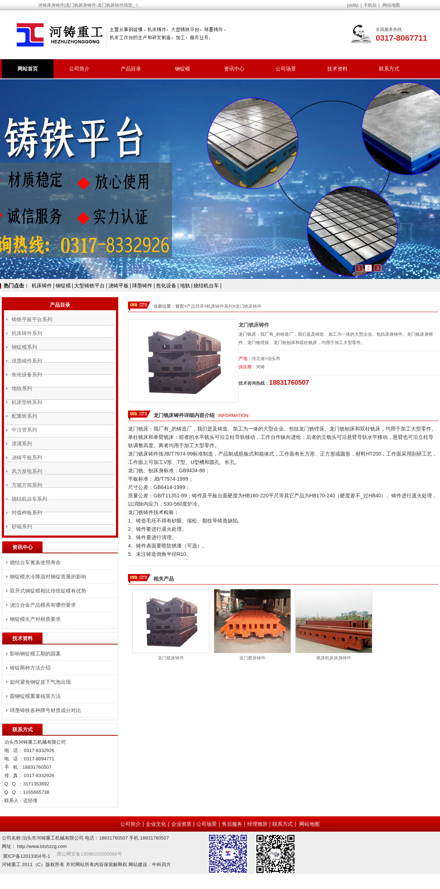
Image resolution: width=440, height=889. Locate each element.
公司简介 (79, 69)
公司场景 (286, 69)
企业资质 (181, 824)
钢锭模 (182, 69)
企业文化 (156, 824)
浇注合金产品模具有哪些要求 (43, 605)
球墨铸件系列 (27, 361)
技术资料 (337, 69)
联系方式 (389, 69)
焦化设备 (166, 285)
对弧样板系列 (27, 513)
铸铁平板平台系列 (32, 319)
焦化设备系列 (27, 374)
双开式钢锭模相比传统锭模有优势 (48, 591)
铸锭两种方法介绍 (30, 668)
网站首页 (27, 69)
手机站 (370, 5)
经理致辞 (257, 824)
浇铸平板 (118, 285)
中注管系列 (24, 430)
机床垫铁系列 (27, 402)
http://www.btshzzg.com (42, 846)
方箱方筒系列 (27, 485)
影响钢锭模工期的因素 (35, 653)
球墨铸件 (142, 285)
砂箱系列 (22, 526)
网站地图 (391, 5)
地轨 (185, 285)
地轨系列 (22, 388)
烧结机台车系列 (29, 499)
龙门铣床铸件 (248, 306)
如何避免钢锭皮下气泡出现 (40, 682)
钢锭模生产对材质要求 (35, 619)
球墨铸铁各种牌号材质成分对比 (45, 710)
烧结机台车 (206, 285)
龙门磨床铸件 (252, 657)
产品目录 (131, 69)
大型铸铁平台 (89, 285)
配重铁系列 (24, 416)
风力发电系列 (27, 471)
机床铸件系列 (220, 306)
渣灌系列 (22, 443)
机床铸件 (42, 285)
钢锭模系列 (24, 347)
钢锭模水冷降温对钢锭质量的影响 (48, 576)
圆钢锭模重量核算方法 (35, 696)
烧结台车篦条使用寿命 (35, 562)
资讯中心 (234, 69)
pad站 (353, 5)
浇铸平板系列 (27, 457)
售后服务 (232, 824)
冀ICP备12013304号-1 (26, 856)
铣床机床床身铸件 (333, 657)
